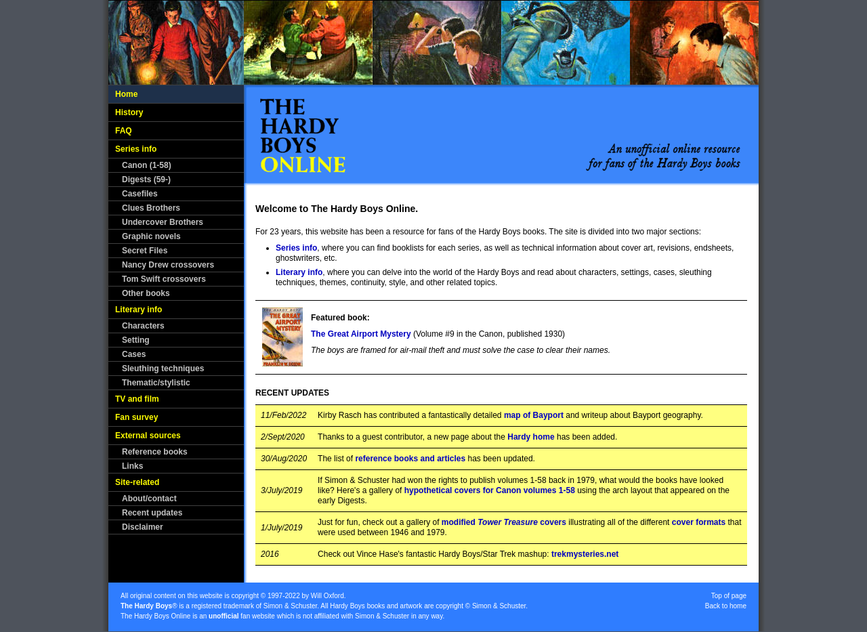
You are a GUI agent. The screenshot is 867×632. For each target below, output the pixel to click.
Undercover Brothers (162, 222)
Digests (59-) (146, 179)
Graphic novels (151, 236)
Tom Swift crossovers (164, 279)
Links (132, 466)
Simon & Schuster (290, 606)
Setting (136, 340)
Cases (134, 354)
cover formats (698, 522)
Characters (143, 326)
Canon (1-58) (146, 165)
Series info (135, 149)
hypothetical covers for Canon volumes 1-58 (489, 490)
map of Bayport (534, 415)
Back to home (725, 606)
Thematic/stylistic (156, 382)
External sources (148, 435)
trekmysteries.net (584, 554)
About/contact (149, 498)
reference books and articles (410, 458)
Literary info (138, 309)
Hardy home (530, 437)
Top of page (728, 595)
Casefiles (140, 193)
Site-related (137, 482)
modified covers (504, 522)
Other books (146, 293)
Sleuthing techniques (163, 368)
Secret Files (144, 250)
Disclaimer (142, 527)
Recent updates (152, 513)
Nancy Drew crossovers (168, 265)
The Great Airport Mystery (361, 334)
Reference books (155, 452)
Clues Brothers (151, 208)
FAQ (123, 130)
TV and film (137, 399)
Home (126, 94)
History (129, 112)
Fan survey (136, 417)
